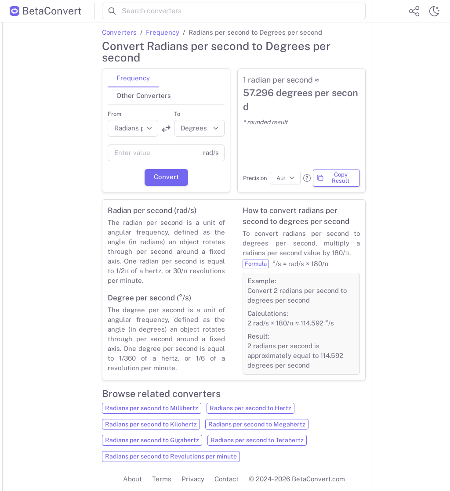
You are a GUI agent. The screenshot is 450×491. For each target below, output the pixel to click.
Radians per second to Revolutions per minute (171, 456)
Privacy (192, 479)
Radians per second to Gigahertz (152, 440)
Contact (226, 479)
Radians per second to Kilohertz (151, 424)
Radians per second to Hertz (250, 408)
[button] (307, 178)
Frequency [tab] (133, 78)
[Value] (153, 152)
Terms (161, 479)
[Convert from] (133, 128)
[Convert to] (199, 128)
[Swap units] (166, 129)
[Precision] (285, 178)
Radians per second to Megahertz (256, 424)
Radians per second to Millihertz (151, 408)
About (132, 479)
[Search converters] (244, 11)
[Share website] (414, 11)
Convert (166, 177)
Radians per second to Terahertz (257, 440)
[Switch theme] (434, 11)
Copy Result (332, 177)
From (114, 114)
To (177, 114)
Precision (255, 178)
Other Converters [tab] (143, 95)
